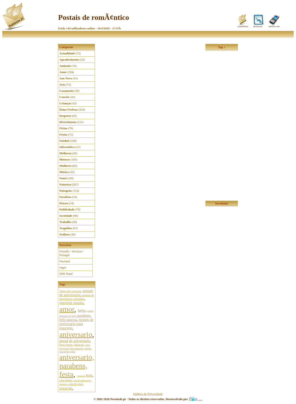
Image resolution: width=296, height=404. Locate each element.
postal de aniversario (74, 341)
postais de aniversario (76, 293)
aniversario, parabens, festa (76, 365)
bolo (89, 375)
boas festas (65, 344)
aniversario (75, 334)
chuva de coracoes (70, 291)
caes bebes (65, 380)
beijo (81, 310)
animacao (63, 384)
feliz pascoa (68, 320)
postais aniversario (82, 380)
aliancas (79, 344)
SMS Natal (65, 273)
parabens (83, 316)
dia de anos (76, 384)
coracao (65, 388)
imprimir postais (71, 303)
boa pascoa (76, 348)
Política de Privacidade (148, 394)
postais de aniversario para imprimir (76, 324)
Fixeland (64, 261)
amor (66, 309)
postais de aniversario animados (76, 297)
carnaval (81, 376)
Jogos (62, 267)
